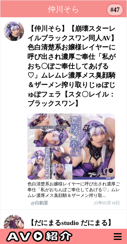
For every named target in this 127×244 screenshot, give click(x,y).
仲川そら (64, 9)
